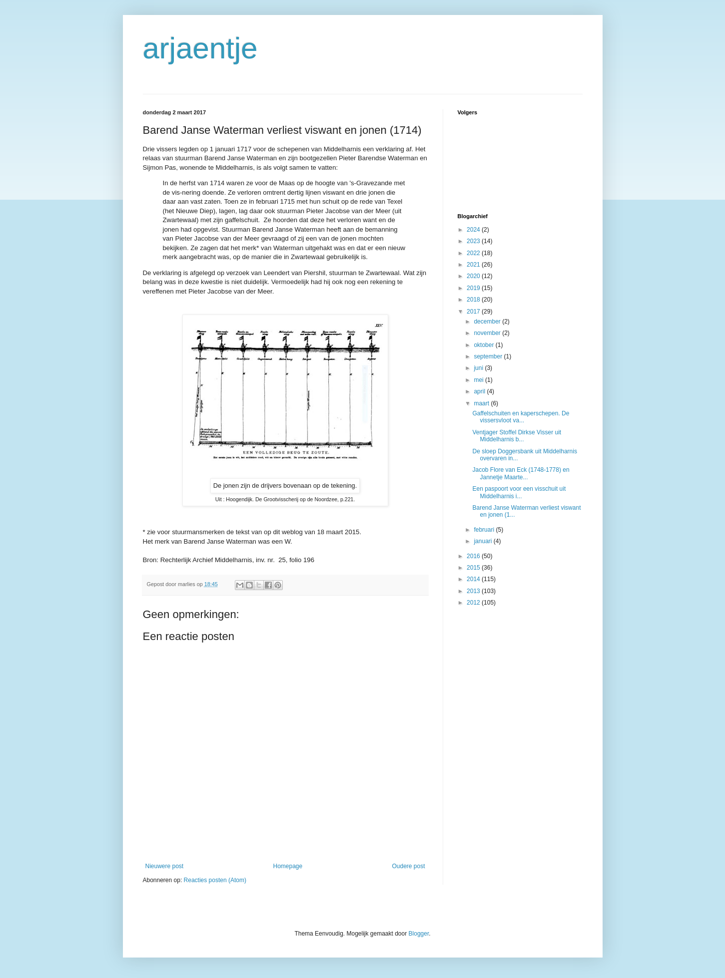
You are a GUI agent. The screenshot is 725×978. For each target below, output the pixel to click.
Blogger (419, 933)
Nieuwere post (164, 866)
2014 (474, 579)
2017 (474, 311)
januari (483, 541)
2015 (474, 567)
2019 (474, 288)
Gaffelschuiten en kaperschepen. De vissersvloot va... (520, 417)
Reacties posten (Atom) (215, 880)
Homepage (287, 866)
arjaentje (200, 48)
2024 (474, 229)
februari (485, 529)
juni (479, 367)
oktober (484, 344)
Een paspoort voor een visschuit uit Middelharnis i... (519, 492)
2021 (474, 264)
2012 (474, 602)
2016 (474, 556)
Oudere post (408, 866)
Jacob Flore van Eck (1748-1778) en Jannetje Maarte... (520, 473)
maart (482, 403)
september (489, 356)
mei (479, 379)
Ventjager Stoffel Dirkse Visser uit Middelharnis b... (516, 436)
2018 (474, 299)
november (488, 332)
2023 (474, 241)
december (488, 321)
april (480, 391)
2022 (474, 253)
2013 (474, 591)
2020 (474, 276)
